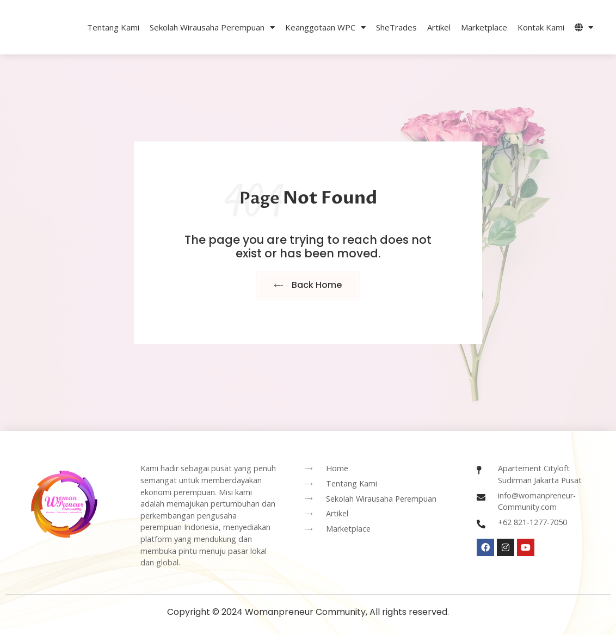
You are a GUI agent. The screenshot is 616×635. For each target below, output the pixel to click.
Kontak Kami (541, 27)
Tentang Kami (113, 27)
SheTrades (396, 27)
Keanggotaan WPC (325, 27)
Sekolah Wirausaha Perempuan (212, 27)
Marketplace (484, 27)
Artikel (439, 27)
